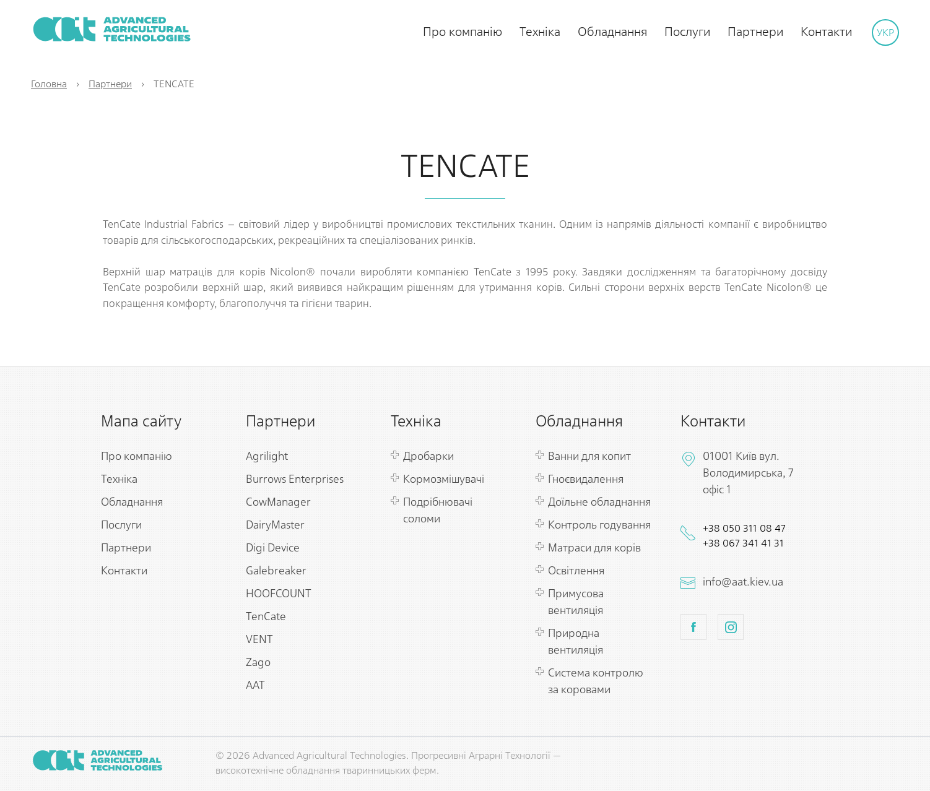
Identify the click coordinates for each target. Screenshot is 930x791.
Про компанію (462, 32)
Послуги (687, 32)
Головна (49, 85)
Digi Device (273, 548)
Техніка (539, 32)
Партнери (755, 32)
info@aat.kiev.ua (743, 582)
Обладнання (612, 32)
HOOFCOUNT (278, 594)
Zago (258, 662)
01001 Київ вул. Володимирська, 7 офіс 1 (748, 473)
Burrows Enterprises (295, 479)
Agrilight (267, 456)
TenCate (266, 617)
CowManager (278, 502)
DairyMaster (275, 525)
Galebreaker (276, 571)
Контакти (826, 32)
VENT (259, 640)
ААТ (255, 685)
